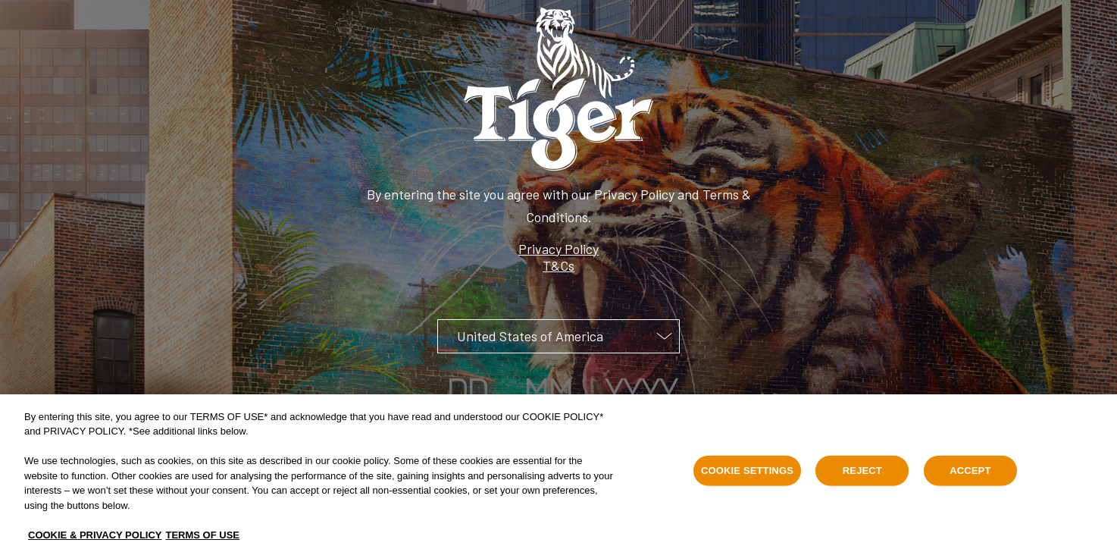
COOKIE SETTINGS (747, 474)
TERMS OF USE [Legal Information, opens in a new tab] (203, 538)
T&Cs (558, 265)
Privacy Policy (558, 248)
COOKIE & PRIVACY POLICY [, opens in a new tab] (95, 538)
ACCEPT (970, 474)
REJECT (862, 474)
